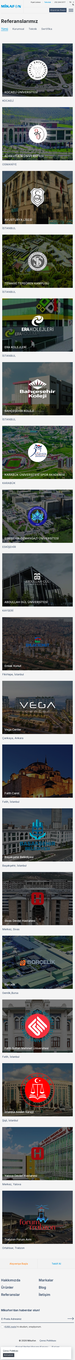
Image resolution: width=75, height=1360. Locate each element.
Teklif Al (56, 1263)
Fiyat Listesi (36, 2)
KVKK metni (10, 1326)
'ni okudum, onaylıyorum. (23, 1326)
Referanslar (10, 1295)
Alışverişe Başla (19, 1263)
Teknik (33, 28)
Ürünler (7, 1287)
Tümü (4, 28)
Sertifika (46, 28)
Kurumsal (18, 28)
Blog (42, 1287)
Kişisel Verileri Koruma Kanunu (32, 1347)
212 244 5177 (59, 2)
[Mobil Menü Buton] (71, 10)
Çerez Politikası (48, 1340)
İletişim (44, 1295)
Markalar (46, 1280)
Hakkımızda (10, 1280)
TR (71, 2)
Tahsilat (47, 2)
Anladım (8, 1355)
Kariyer (56, 1347)
